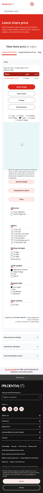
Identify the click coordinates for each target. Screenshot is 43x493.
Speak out (5, 462)
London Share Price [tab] (9, 52)
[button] (32, 4)
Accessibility (5, 446)
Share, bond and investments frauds (13, 454)
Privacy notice (32, 446)
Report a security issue (17, 462)
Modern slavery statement (10, 458)
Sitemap (13, 446)
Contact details (11, 369)
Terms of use (22, 446)
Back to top (20, 377)
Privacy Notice (29, 474)
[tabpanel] (21, 208)
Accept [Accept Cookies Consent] (21, 481)
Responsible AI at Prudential (29, 458)
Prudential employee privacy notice (13, 450)
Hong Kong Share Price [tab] (27, 52)
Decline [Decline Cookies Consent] (21, 488)
